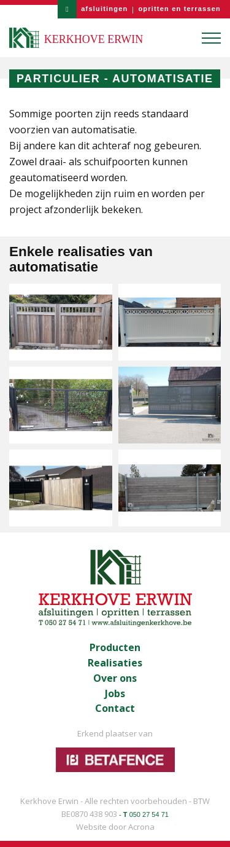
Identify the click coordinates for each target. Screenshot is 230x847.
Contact (115, 708)
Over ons (115, 678)
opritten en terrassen (179, 8)
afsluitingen (104, 8)
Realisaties (115, 663)
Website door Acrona (115, 826)
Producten (115, 647)
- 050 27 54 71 (144, 814)
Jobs (115, 693)
